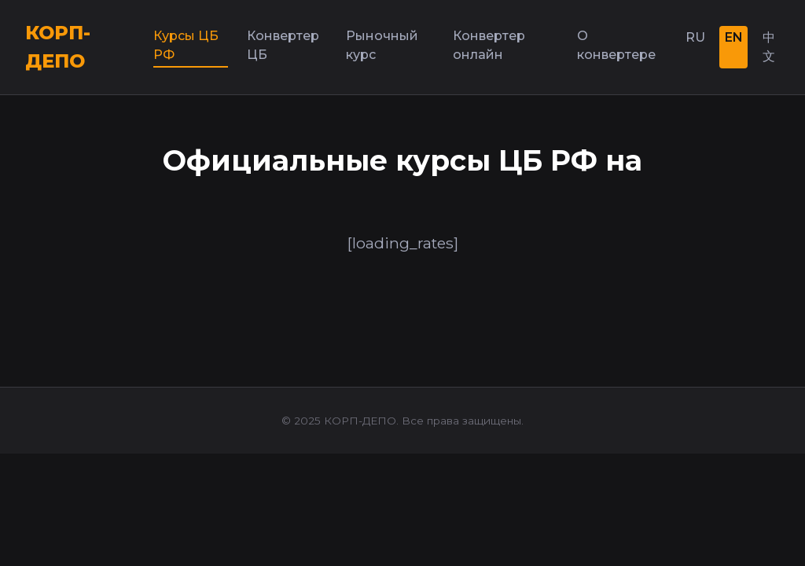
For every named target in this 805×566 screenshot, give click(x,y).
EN (734, 37)
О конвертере (616, 45)
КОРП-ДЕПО (57, 46)
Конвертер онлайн (489, 45)
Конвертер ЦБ (283, 45)
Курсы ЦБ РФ (186, 45)
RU (695, 37)
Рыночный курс (382, 45)
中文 (769, 47)
